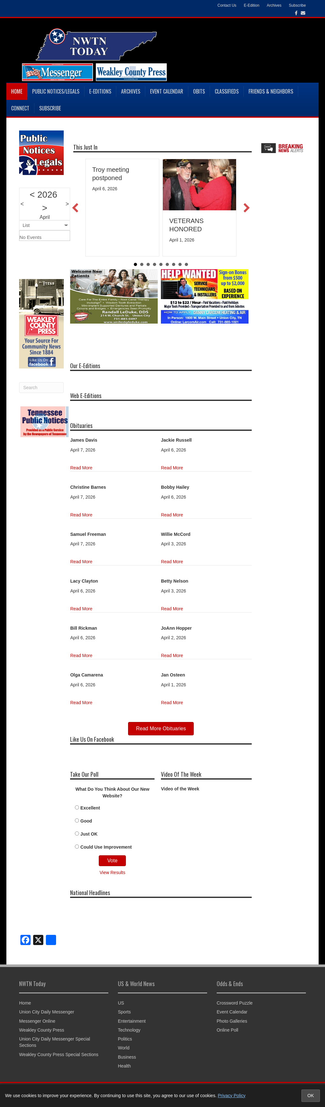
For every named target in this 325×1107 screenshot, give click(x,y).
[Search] (41, 387)
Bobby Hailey (175, 487)
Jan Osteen (173, 674)
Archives (274, 5)
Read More (81, 467)
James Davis (83, 440)
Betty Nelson (174, 581)
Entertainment (132, 1021)
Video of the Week (180, 788)
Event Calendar (166, 91)
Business (127, 1057)
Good (86, 820)
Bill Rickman (83, 628)
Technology (129, 1030)
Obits (199, 91)
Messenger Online (37, 1021)
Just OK (89, 834)
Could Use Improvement (106, 847)
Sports (124, 1011)
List (26, 225)
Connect (20, 108)
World (123, 1047)
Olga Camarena (86, 674)
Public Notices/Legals (55, 91)
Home (16, 91)
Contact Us (226, 5)
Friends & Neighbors (271, 91)
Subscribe (297, 5)
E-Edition (251, 5)
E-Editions (100, 91)
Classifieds (227, 91)
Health (124, 1065)
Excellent (90, 807)
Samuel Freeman (88, 534)
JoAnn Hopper (176, 628)
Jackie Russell (176, 440)
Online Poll (227, 1030)
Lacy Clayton (84, 581)
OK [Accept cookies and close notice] (310, 1095)
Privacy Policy (231, 1095)
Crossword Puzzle (235, 1002)
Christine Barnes (88, 487)
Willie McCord (175, 534)
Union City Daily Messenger (46, 1011)
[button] (75, 208)
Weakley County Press (41, 1030)
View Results (113, 872)
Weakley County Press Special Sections (58, 1054)
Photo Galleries (232, 1021)
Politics (125, 1038)
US (121, 1002)
